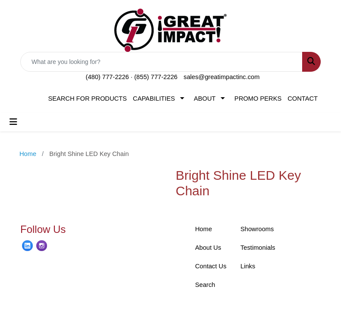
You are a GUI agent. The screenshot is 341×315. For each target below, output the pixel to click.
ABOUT (205, 98)
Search (205, 284)
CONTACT (302, 98)
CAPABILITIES (154, 98)
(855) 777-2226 (155, 76)
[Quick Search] (161, 62)
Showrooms (257, 229)
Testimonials (257, 247)
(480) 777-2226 (107, 76)
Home (203, 229)
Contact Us (211, 266)
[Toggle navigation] (13, 122)
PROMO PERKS (257, 98)
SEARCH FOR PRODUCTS (87, 98)
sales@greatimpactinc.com (221, 76)
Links (247, 266)
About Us (208, 247)
